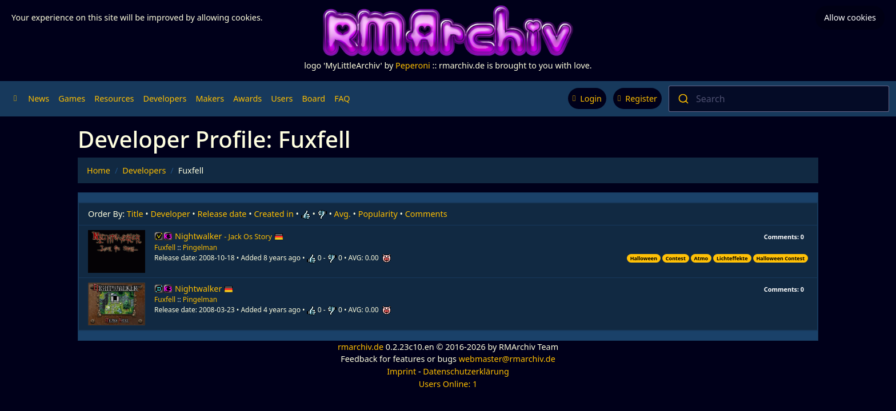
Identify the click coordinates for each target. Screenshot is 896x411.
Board (314, 98)
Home (98, 170)
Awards (247, 98)
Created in (273, 213)
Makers (209, 98)
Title (135, 213)
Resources (114, 98)
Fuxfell (164, 247)
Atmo (701, 258)
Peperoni (412, 65)
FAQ (342, 98)
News (38, 98)
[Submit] (682, 98)
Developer (170, 213)
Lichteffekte (732, 258)
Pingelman (200, 247)
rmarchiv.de (360, 346)
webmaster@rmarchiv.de (507, 358)
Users (282, 98)
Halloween (643, 258)
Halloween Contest (780, 258)
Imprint (401, 371)
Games (71, 98)
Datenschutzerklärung (466, 371)
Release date (222, 213)
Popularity (378, 213)
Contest (676, 258)
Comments (426, 213)
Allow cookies (850, 17)
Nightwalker (229, 236)
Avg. (342, 213)
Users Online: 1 (448, 383)
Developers (164, 98)
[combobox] (779, 99)
